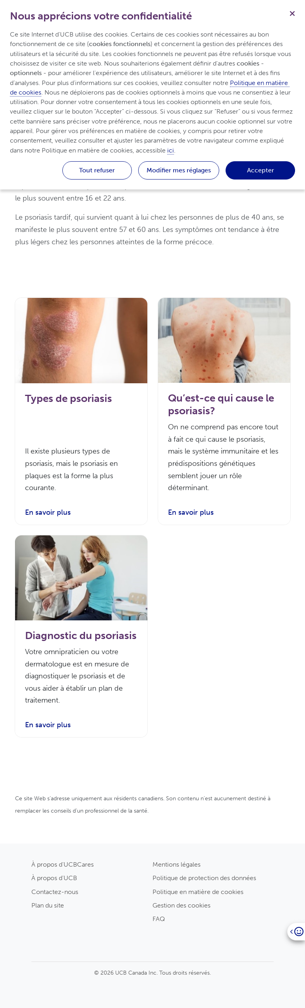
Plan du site (47, 905)
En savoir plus (48, 512)
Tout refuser (97, 170)
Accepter (260, 170)
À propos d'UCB (54, 878)
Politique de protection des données (204, 878)
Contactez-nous (54, 892)
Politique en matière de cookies (197, 892)
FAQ (158, 919)
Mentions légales (176, 864)
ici (170, 150)
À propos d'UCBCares (62, 864)
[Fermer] (292, 12)
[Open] (296, 931)
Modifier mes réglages (179, 170)
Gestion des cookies (181, 905)
